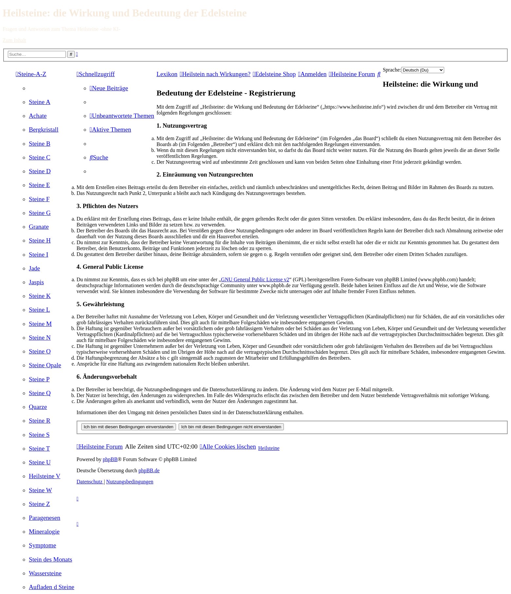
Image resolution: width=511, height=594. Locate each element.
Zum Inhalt (14, 40)
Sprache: (392, 70)
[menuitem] (39, 101)
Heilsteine (269, 448)
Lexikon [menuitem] (166, 74)
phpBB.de (148, 470)
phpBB (110, 459)
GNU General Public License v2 (255, 279)
